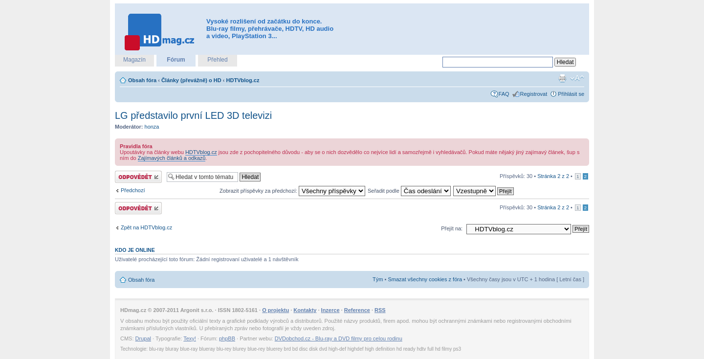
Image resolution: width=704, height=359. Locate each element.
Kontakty (304, 310)
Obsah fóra (142, 80)
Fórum (176, 59)
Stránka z (553, 176)
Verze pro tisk (562, 78)
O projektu (275, 310)
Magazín (134, 59)
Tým (378, 279)
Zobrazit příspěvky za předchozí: (292, 191)
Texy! (189, 338)
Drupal (143, 338)
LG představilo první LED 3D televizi (193, 115)
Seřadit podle (409, 191)
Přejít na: (451, 228)
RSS (380, 310)
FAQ (504, 94)
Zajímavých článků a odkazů (172, 158)
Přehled (217, 59)
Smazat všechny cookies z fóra (425, 279)
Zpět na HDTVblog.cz (146, 227)
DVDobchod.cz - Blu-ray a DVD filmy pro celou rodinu (338, 338)
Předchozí (133, 190)
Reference (357, 310)
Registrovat (534, 94)
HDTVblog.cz (243, 80)
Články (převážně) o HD (191, 80)
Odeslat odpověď (138, 177)
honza (152, 127)
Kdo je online (135, 250)
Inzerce (330, 310)
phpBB (227, 338)
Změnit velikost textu (577, 78)
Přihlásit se (571, 94)
